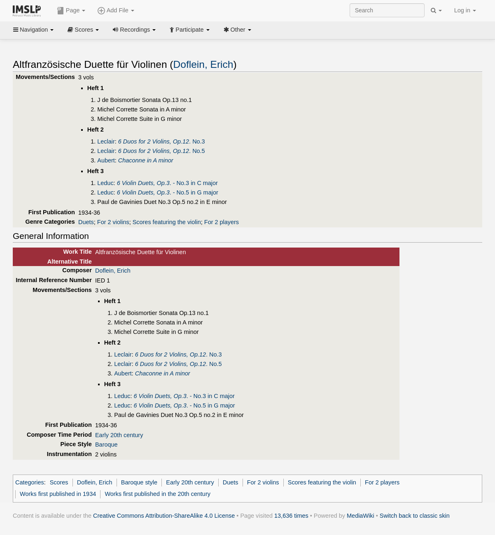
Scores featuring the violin (167, 222)
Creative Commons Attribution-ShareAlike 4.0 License (164, 515)
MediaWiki (360, 515)
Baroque (106, 444)
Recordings (134, 29)
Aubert (106, 160)
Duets (86, 222)
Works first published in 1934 (58, 494)
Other (237, 29)
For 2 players (221, 222)
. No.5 (161, 151)
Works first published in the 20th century (157, 494)
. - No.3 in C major (167, 183)
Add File (116, 10)
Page (71, 10)
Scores (83, 29)
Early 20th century (119, 435)
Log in (465, 10)
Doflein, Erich (203, 64)
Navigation (33, 29)
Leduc (105, 183)
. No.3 (161, 141)
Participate (189, 29)
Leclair (106, 141)
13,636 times (291, 515)
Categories (29, 482)
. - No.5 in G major (167, 192)
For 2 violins (113, 222)
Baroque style (139, 482)
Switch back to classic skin (415, 515)
